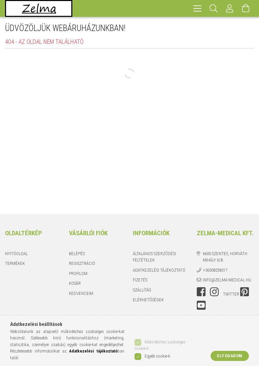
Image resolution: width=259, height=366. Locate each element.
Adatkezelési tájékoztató (159, 270)
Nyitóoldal (16, 253)
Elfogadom (230, 355)
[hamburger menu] (197, 8)
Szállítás (142, 290)
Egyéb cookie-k (157, 356)
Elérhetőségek (148, 299)
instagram (214, 292)
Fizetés (140, 279)
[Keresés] (214, 8)
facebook (201, 292)
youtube (201, 305)
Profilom (78, 273)
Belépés (77, 253)
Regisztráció (82, 263)
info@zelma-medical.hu (227, 279)
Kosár (75, 283)
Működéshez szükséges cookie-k (160, 345)
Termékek (15, 263)
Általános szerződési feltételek (154, 257)
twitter (231, 294)
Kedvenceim (81, 293)
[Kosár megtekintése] (246, 8)
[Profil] (230, 8)
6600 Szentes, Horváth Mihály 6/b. (225, 257)
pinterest (244, 292)
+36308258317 (215, 270)
